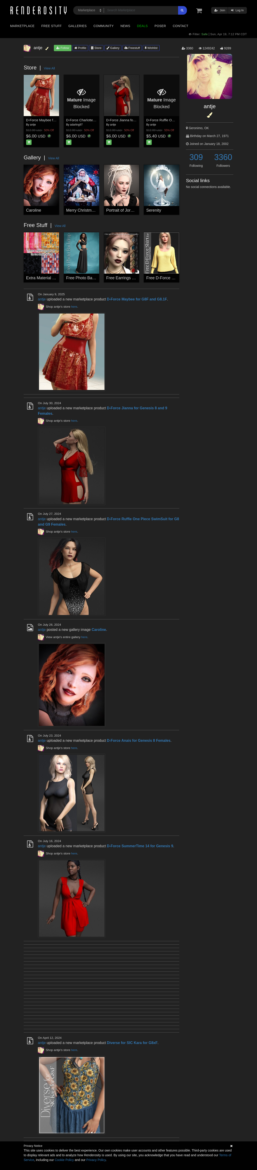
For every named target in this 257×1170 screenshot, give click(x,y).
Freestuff (132, 48)
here (74, 306)
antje (33, 124)
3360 (223, 157)
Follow (62, 48)
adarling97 (76, 124)
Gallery (112, 48)
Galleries (77, 26)
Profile (80, 48)
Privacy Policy (96, 1160)
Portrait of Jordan (121, 210)
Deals (142, 26)
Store (96, 48)
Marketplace (22, 26)
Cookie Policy (64, 1160)
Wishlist (151, 48)
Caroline (33, 210)
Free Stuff (51, 26)
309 (196, 157)
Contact (180, 26)
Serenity (153, 210)
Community (104, 26)
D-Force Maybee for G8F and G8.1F (53, 120)
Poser (160, 26)
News (125, 26)
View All (49, 68)
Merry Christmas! (81, 210)
